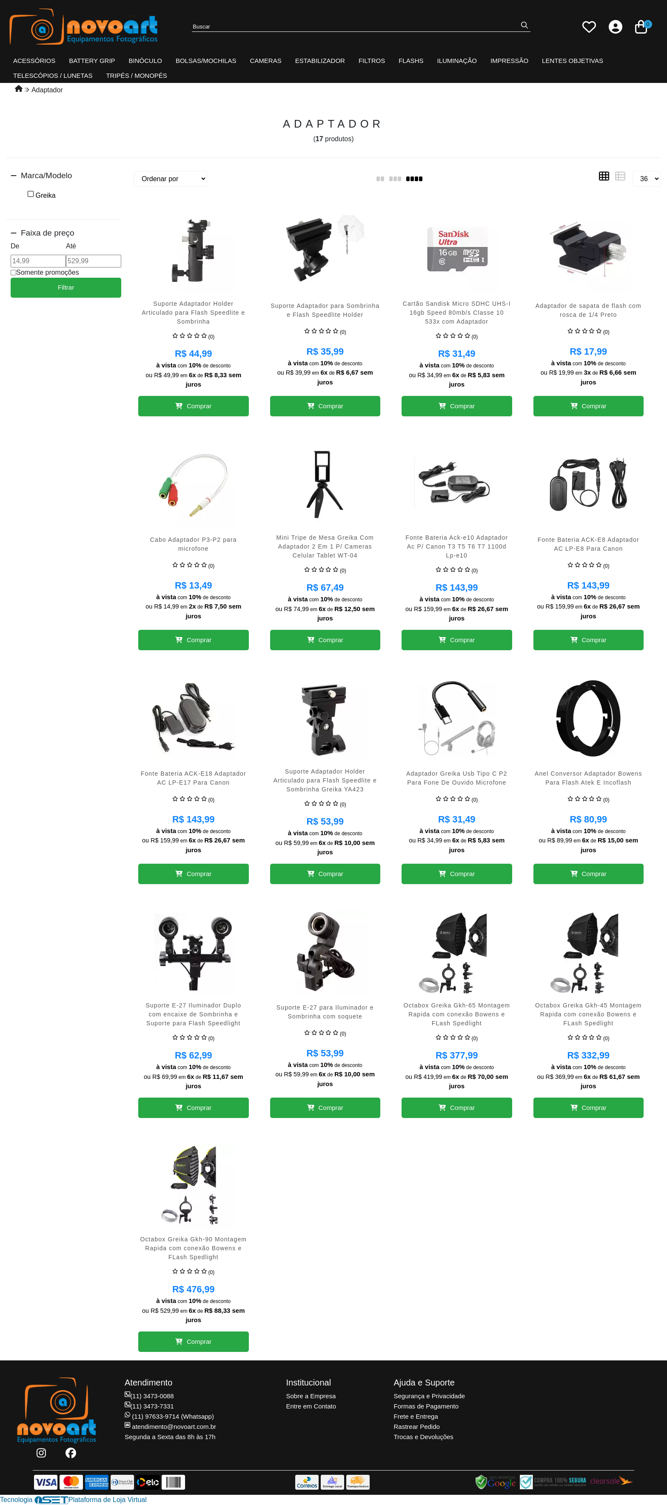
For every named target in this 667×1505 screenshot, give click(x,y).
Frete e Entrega (416, 1416)
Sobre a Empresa (311, 1396)
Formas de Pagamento (426, 1406)
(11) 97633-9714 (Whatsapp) (169, 1416)
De (15, 246)
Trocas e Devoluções (423, 1436)
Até (71, 246)
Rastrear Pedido (417, 1426)
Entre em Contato (311, 1406)
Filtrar (66, 287)
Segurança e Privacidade (429, 1396)
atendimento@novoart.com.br (170, 1426)
